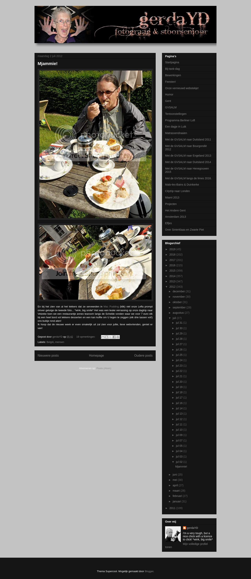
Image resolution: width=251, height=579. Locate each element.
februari (178, 495)
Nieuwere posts (48, 355)
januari (177, 501)
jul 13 (179, 413)
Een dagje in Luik (175, 126)
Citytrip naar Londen (177, 191)
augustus (179, 312)
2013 (172, 281)
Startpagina (172, 62)
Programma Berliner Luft (180, 120)
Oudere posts (143, 355)
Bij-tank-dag (172, 68)
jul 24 (179, 360)
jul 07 (179, 440)
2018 (172, 254)
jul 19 (179, 387)
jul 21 (179, 376)
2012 (172, 286)
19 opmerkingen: (86, 336)
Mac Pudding (111, 306)
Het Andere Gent (175, 210)
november (179, 296)
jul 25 (179, 354)
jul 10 (179, 429)
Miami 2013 (172, 197)
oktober (178, 302)
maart (176, 490)
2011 (172, 508)
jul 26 (179, 349)
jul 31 (179, 322)
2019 (172, 249)
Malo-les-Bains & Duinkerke (182, 184)
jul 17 (179, 397)
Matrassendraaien (176, 133)
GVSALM (170, 107)
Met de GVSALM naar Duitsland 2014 (188, 162)
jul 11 (179, 424)
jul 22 (179, 370)
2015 (172, 270)
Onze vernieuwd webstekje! (182, 88)
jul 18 (179, 392)
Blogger (149, 571)
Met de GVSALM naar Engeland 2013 (188, 155)
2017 (172, 260)
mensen (59, 342)
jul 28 (179, 338)
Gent (168, 100)
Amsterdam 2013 (175, 216)
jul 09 (179, 435)
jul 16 (179, 403)
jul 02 (179, 461)
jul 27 (179, 344)
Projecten (171, 204)
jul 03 (179, 456)
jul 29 (179, 333)
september (179, 307)
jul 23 (179, 365)
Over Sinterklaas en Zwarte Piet (184, 229)
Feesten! (170, 81)
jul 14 (179, 408)
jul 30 (179, 328)
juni (175, 474)
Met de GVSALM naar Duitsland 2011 (188, 139)
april (175, 485)
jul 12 (179, 419)
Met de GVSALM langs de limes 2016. (188, 178)
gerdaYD (192, 527)
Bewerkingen (173, 75)
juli (175, 318)
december (179, 291)
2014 (172, 276)
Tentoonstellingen (175, 113)
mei (175, 479)
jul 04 (179, 451)
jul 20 (179, 381)
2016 (172, 265)
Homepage (96, 355)
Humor (169, 94)
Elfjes (168, 223)
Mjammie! (47, 63)
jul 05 (179, 445)
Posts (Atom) (103, 368)
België (50, 342)
